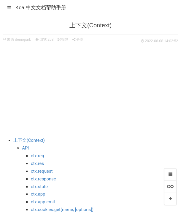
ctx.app (38, 194)
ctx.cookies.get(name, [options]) (62, 209)
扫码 (63, 39)
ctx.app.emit (43, 201)
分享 (77, 39)
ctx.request (42, 171)
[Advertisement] (90, 89)
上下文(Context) (29, 140)
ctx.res (37, 163)
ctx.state (39, 186)
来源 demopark (19, 39)
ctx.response (43, 179)
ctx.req (37, 155)
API (25, 148)
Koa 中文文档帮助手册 (40, 7)
